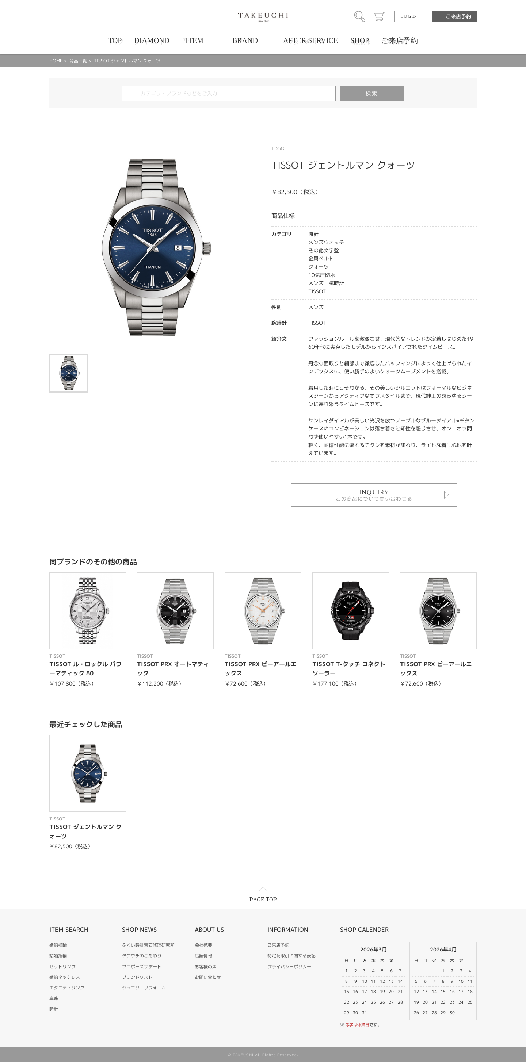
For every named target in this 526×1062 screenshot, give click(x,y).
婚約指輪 (58, 945)
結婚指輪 (58, 956)
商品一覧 (78, 61)
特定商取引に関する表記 (291, 956)
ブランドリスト (137, 977)
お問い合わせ (208, 977)
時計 (53, 1009)
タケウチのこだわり (141, 956)
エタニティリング (66, 988)
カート (379, 16)
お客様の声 (206, 966)
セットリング (62, 966)
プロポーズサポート (141, 966)
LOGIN (408, 16)
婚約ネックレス (64, 977)
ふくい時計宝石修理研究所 (148, 945)
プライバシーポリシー (289, 966)
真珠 (53, 998)
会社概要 (203, 945)
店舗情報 (203, 956)
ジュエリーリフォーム (144, 988)
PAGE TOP (263, 900)
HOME (55, 61)
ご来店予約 (458, 16)
